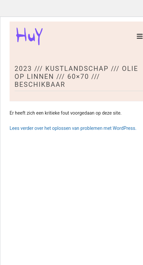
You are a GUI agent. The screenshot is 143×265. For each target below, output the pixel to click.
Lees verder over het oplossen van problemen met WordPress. (73, 128)
